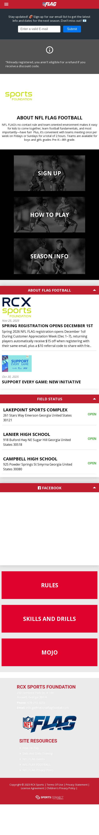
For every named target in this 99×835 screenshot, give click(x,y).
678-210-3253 (36, 703)
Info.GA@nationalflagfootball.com (47, 707)
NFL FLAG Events (33, 759)
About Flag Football (49, 290)
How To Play (30, 748)
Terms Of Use (55, 784)
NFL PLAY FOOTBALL (36, 764)
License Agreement (32, 788)
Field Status (49, 399)
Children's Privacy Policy (61, 788)
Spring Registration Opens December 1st (47, 325)
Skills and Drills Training (37, 753)
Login (50, 791)
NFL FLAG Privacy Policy (38, 770)
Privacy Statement (77, 784)
